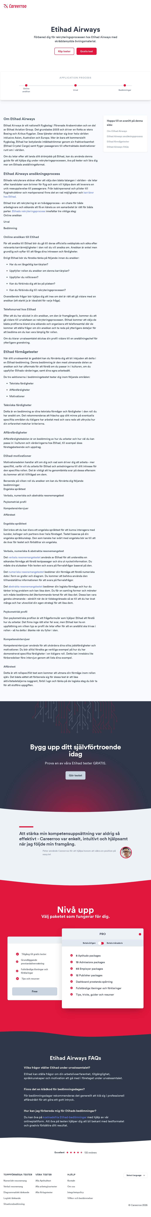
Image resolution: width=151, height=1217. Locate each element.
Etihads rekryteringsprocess (28, 211)
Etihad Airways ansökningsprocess (125, 136)
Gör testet (75, 776)
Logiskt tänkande (12, 1198)
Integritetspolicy (76, 1193)
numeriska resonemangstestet (26, 572)
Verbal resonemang (14, 1187)
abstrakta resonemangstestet (26, 587)
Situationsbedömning (15, 1204)
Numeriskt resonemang (16, 1181)
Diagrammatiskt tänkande (17, 1193)
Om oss (71, 1187)
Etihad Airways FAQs (118, 147)
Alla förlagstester (44, 1193)
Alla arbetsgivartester (46, 1187)
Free (35, 992)
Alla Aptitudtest (43, 1181)
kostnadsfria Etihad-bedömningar (64, 1118)
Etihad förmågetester (118, 142)
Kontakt (71, 1181)
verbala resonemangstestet (24, 557)
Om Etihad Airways (117, 131)
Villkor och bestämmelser (80, 1198)
